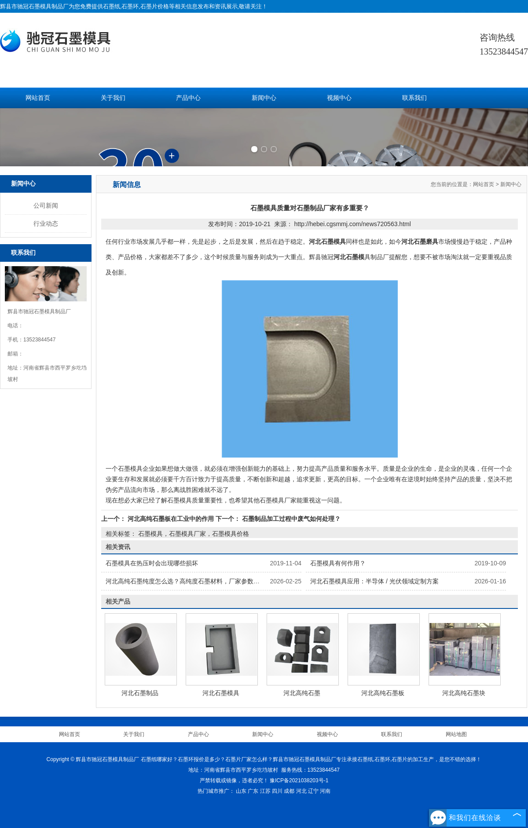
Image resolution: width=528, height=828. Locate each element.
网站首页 (38, 98)
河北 (301, 791)
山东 (241, 791)
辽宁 (313, 791)
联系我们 (414, 98)
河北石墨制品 (139, 692)
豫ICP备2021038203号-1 (299, 780)
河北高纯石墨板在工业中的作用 (171, 518)
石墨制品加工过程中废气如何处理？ (290, 518)
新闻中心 (264, 98)
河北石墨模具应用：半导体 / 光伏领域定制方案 (374, 581)
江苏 (265, 791)
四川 (277, 791)
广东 (253, 791)
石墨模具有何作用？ (338, 563)
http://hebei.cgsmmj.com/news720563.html (352, 223)
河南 (325, 791)
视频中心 (339, 98)
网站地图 (456, 734)
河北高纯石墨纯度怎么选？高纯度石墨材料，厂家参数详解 (186, 581)
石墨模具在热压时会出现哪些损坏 (152, 563)
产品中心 (188, 98)
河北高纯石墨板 (382, 692)
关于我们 (113, 98)
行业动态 (45, 223)
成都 (289, 791)
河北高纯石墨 (301, 692)
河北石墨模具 (220, 692)
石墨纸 (111, 6)
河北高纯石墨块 (463, 692)
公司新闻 (45, 205)
